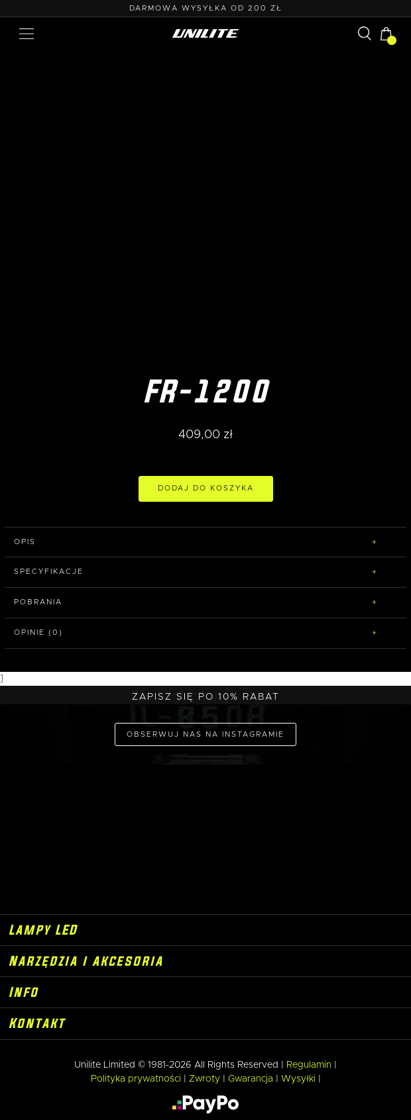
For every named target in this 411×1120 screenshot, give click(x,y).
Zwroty (204, 1079)
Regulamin (308, 1065)
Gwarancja (250, 1079)
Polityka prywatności (136, 1079)
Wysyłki (298, 1079)
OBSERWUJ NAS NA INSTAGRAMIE (205, 734)
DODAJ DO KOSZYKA (206, 488)
